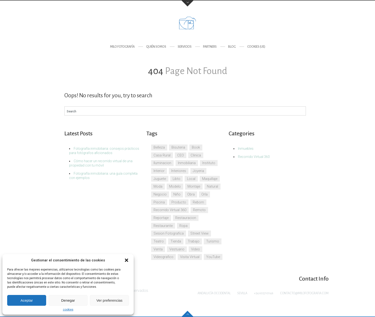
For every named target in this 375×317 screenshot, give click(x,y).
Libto (176, 179)
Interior (159, 171)
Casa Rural (162, 155)
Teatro (159, 241)
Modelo (175, 186)
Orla (204, 194)
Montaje (194, 186)
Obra (191, 194)
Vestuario (176, 249)
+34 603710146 (263, 293)
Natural (212, 186)
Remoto (199, 210)
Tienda (176, 241)
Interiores (178, 171)
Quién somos (156, 46)
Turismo (212, 241)
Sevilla (242, 293)
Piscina (159, 202)
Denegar (68, 300)
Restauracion (185, 218)
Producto (178, 202)
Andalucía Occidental (214, 293)
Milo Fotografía (122, 46)
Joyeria (198, 171)
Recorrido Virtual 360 (170, 210)
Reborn (198, 202)
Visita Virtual (189, 257)
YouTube (213, 257)
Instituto (208, 163)
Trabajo (193, 241)
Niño (177, 194)
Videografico (163, 257)
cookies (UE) (256, 46)
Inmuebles (246, 148)
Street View (199, 233)
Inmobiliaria (187, 163)
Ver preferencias (109, 300)
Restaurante (163, 226)
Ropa (183, 226)
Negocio (160, 194)
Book (196, 147)
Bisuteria (178, 147)
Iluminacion (162, 163)
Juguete (160, 179)
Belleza (159, 147)
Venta (158, 249)
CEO (180, 155)
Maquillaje (209, 179)
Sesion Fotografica (169, 233)
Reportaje (161, 218)
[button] (126, 260)
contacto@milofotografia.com (304, 293)
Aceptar (27, 300)
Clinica (196, 155)
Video (195, 249)
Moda (158, 186)
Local (191, 179)
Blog (232, 46)
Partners (210, 46)
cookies (68, 309)
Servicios (185, 46)
